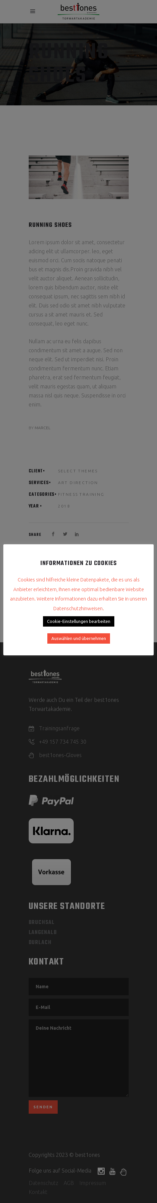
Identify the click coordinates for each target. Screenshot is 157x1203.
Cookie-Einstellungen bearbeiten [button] (78, 621)
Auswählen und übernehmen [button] (78, 638)
